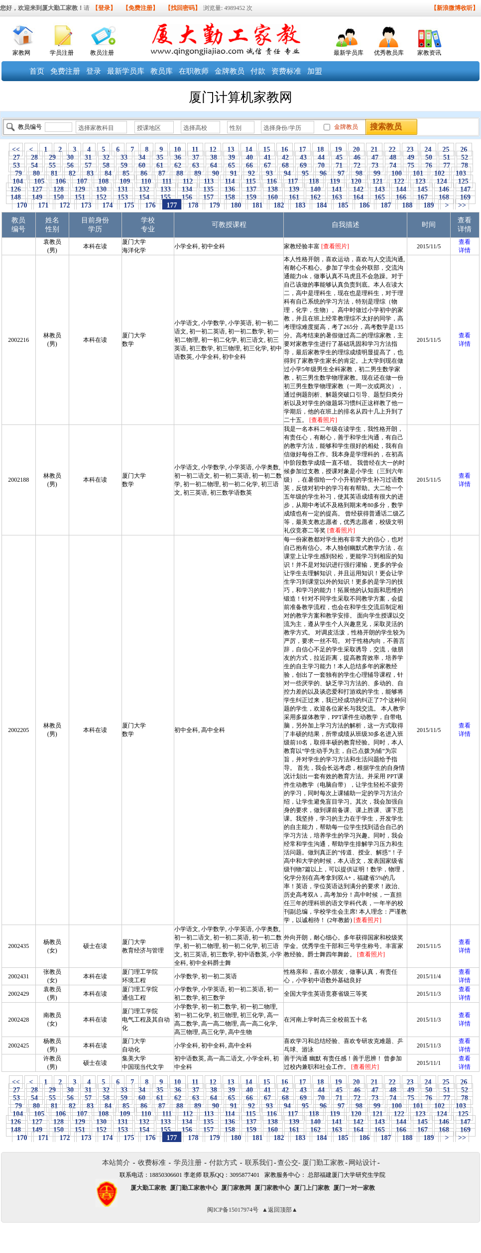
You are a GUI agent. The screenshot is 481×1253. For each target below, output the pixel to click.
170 (22, 205)
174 (108, 205)
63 (196, 165)
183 (300, 205)
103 (461, 173)
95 (305, 173)
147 (466, 189)
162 (316, 197)
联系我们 (259, 1162)
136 (230, 189)
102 (440, 173)
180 (236, 205)
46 (357, 157)
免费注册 (65, 71)
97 (341, 173)
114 (230, 181)
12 (213, 149)
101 (418, 173)
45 (339, 157)
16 (284, 149)
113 (209, 181)
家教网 (21, 52)
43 (303, 157)
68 (285, 165)
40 (249, 157)
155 (166, 197)
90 (216, 173)
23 (410, 149)
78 (465, 165)
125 (463, 181)
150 (59, 197)
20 (356, 149)
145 (423, 189)
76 (429, 165)
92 (251, 173)
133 (166, 189)
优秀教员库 (389, 52)
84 (108, 173)
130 (102, 189)
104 (18, 181)
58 (106, 165)
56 (70, 165)
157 (209, 197)
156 (187, 197)
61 (160, 165)
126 (16, 189)
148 (16, 197)
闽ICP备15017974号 (232, 1209)
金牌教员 (229, 71)
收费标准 (152, 1162)
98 (359, 173)
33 (124, 157)
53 (16, 165)
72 (357, 165)
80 (36, 173)
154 (144, 197)
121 (377, 181)
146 (444, 189)
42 (285, 157)
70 (321, 165)
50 (429, 157)
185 (343, 205)
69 (303, 165)
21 (374, 149)
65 (232, 165)
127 (37, 189)
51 (447, 157)
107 (82, 181)
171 (43, 205)
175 (129, 205)
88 (180, 173)
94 (287, 173)
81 (54, 173)
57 (88, 165)
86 (144, 173)
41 (267, 157)
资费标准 (286, 71)
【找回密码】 (183, 7)
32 (106, 157)
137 (251, 189)
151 (80, 197)
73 (375, 165)
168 (444, 197)
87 (162, 173)
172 (65, 205)
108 (104, 181)
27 (16, 157)
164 (358, 197)
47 (375, 157)
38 (214, 157)
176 (150, 205)
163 (337, 197)
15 (266, 149)
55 (52, 165)
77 (447, 165)
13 (231, 149)
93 (269, 173)
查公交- (289, 1162)
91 (234, 173)
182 (279, 205)
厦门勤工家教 (323, 1162)
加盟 (314, 71)
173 (86, 205)
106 (61, 181)
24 (428, 149)
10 (177, 149)
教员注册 (102, 52)
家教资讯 (429, 52)
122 (399, 181)
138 (273, 189)
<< (16, 149)
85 (126, 173)
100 (397, 173)
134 (187, 189)
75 (411, 165)
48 (393, 157)
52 (465, 157)
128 (59, 189)
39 (232, 157)
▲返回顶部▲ (280, 1209)
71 (339, 165)
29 (52, 157)
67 (267, 165)
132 (144, 189)
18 (320, 149)
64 (214, 165)
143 (380, 189)
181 (257, 205)
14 (248, 149)
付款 (257, 71)
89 (198, 173)
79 (18, 173)
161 (294, 197)
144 (401, 189)
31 (88, 157)
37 (196, 157)
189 (429, 205)
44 (321, 157)
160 (273, 197)
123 (420, 181)
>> (462, 205)
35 (160, 157)
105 (39, 181)
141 (337, 189)
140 (316, 189)
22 (392, 149)
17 (302, 149)
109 (125, 181)
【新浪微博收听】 (455, 7)
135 (209, 189)
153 (123, 197)
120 (356, 181)
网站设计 (362, 1162)
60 (142, 165)
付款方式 (223, 1162)
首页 (36, 71)
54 (34, 165)
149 (37, 197)
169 (466, 197)
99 (377, 173)
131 (123, 189)
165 (380, 197)
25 (446, 149)
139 (294, 189)
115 (250, 181)
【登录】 (104, 7)
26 (464, 149)
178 (193, 205)
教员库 (161, 71)
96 (323, 173)
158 (230, 197)
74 (393, 165)
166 (401, 197)
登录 (93, 71)
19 (338, 149)
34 (142, 157)
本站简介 (116, 1162)
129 (80, 189)
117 (293, 181)
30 (70, 157)
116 (271, 181)
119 (335, 181)
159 (251, 197)
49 (411, 157)
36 (178, 157)
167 (423, 197)
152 (102, 197)
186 (364, 205)
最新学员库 (348, 52)
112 (187, 181)
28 (34, 157)
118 (314, 181)
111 (166, 181)
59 (124, 165)
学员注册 (62, 52)
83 (90, 173)
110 (146, 181)
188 (407, 205)
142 (358, 189)
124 (442, 181)
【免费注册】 (140, 7)
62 (178, 165)
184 (322, 205)
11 (195, 149)
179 (215, 205)
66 (249, 165)
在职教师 (194, 71)
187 (386, 205)
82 (72, 173)
